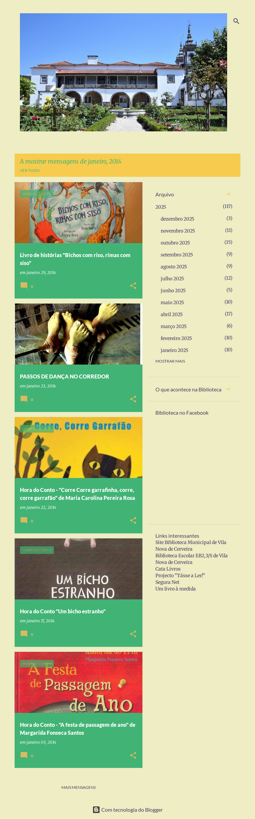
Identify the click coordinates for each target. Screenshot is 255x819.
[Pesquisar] (236, 21)
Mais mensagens (78, 787)
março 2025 (174, 326)
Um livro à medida (175, 589)
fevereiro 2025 (176, 338)
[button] (133, 286)
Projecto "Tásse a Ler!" (180, 576)
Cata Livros (168, 569)
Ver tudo (30, 170)
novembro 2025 (178, 231)
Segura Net (167, 582)
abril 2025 (172, 314)
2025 (160, 207)
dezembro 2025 (177, 219)
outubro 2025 (175, 243)
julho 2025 (172, 279)
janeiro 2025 (174, 350)
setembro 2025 (177, 255)
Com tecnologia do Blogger (127, 809)
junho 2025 (173, 291)
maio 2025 (172, 303)
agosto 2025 (174, 267)
